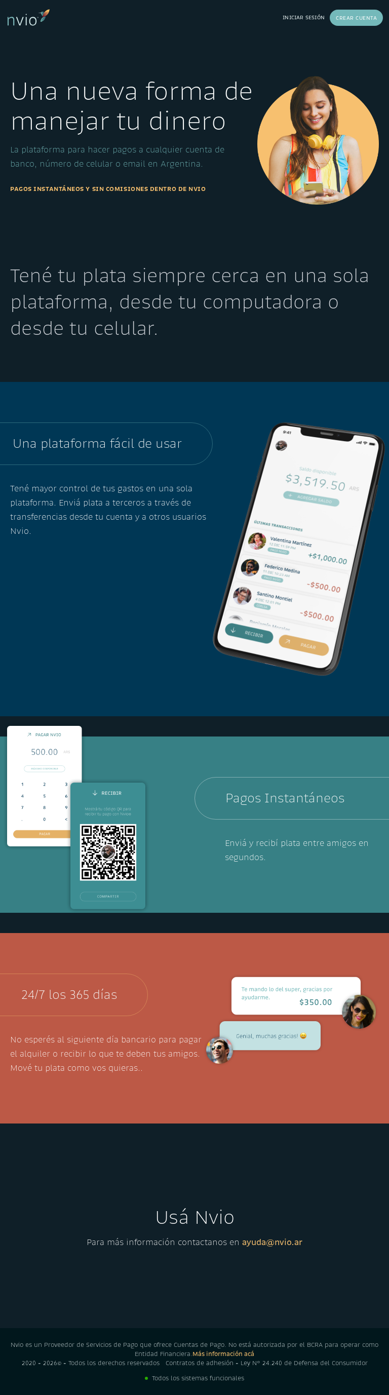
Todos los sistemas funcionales (198, 1378)
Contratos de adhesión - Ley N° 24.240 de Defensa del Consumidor (267, 1363)
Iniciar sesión (304, 17)
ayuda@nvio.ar (272, 1242)
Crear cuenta (356, 18)
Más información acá (223, 1354)
